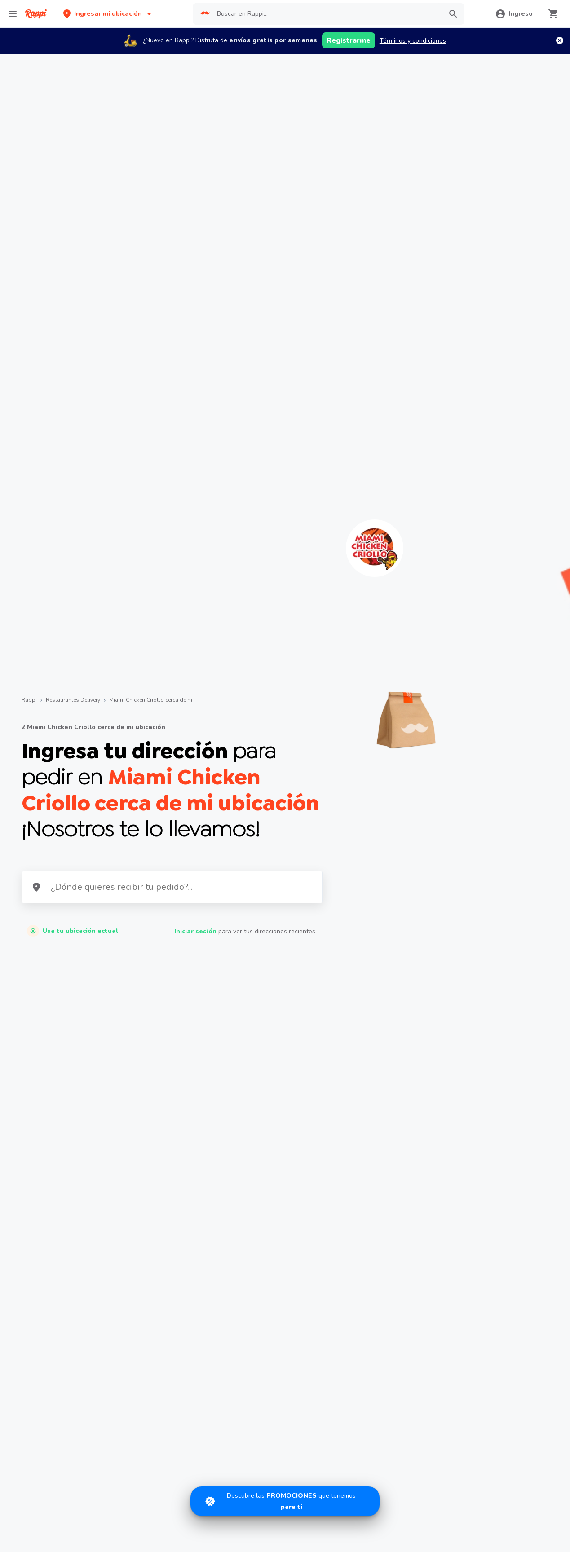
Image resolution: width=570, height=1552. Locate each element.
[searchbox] (327, 14)
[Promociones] (285, 1501)
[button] (108, 14)
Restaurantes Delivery (73, 699)
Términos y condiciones (413, 40)
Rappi (29, 699)
